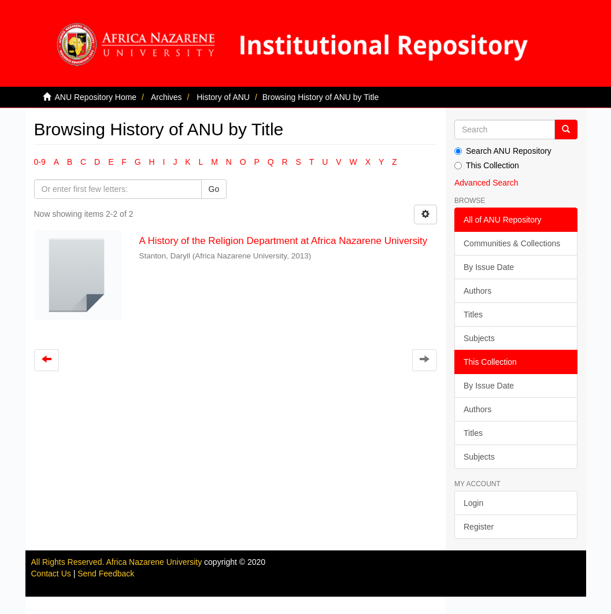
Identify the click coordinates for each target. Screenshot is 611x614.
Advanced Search (486, 182)
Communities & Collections (512, 243)
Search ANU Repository (502, 151)
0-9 (40, 162)
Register (479, 526)
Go (214, 189)
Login (473, 503)
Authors (477, 290)
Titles (473, 314)
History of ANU (223, 97)
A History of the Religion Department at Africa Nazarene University (283, 240)
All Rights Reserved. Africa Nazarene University (118, 562)
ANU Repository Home (96, 97)
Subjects (479, 338)
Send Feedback (105, 573)
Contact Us (51, 573)
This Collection (486, 165)
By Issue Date (489, 267)
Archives (166, 97)
